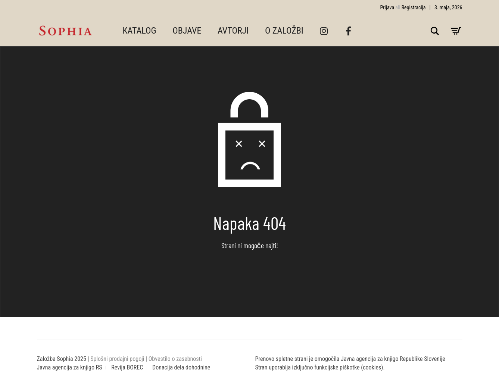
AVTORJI (233, 30)
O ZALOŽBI (284, 30)
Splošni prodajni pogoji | (119, 358)
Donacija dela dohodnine (181, 367)
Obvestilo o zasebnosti (175, 358)
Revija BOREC (127, 367)
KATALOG (139, 30)
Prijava (387, 7)
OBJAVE (186, 30)
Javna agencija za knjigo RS (69, 367)
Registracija (414, 7)
